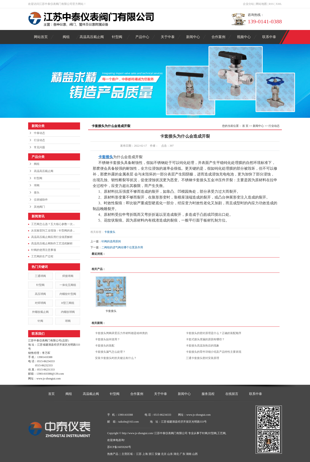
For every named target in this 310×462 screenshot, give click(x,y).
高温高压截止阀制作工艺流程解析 (52, 243)
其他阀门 (39, 206)
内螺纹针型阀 (68, 294)
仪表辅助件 (41, 199)
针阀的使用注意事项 (43, 250)
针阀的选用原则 (111, 241)
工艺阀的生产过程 (42, 256)
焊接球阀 (67, 276)
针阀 (40, 321)
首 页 (245, 125)
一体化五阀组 (68, 285)
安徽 (157, 454)
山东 (170, 454)
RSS (271, 4)
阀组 (66, 37)
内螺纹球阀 (68, 312)
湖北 (176, 454)
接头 (36, 192)
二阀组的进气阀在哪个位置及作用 (122, 247)
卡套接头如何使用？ (107, 339)
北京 (164, 454)
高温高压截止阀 (92, 37)
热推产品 (112, 454)
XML (279, 4)
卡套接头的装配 (104, 345)
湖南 (188, 454)
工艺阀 (221, 433)
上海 (145, 454)
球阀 (36, 185)
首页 (51, 394)
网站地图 (261, 4)
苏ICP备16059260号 (119, 447)
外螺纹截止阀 (40, 312)
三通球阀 (40, 276)
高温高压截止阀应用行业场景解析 (52, 237)
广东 (182, 454)
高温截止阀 (91, 394)
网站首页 (41, 37)
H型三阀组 (67, 303)
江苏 (139, 454)
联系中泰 (269, 37)
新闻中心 (193, 37)
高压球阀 (40, 294)
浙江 (151, 454)
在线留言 (231, 394)
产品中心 (142, 37)
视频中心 (244, 37)
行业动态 (39, 140)
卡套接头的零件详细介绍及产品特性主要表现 (213, 351)
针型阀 (117, 37)
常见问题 (39, 147)
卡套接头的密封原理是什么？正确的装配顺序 (213, 333)
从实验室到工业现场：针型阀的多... (53, 230)
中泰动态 (39, 133)
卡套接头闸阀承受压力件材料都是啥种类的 (121, 333)
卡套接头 (109, 232)
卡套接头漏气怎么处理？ (110, 351)
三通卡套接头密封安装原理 (202, 358)
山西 (195, 454)
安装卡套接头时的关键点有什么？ (116, 358)
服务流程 (208, 394)
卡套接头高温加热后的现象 (202, 345)
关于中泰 (168, 37)
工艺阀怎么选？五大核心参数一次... (53, 224)
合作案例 (218, 37)
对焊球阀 (40, 303)
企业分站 (248, 4)
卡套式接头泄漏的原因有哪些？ (205, 339)
